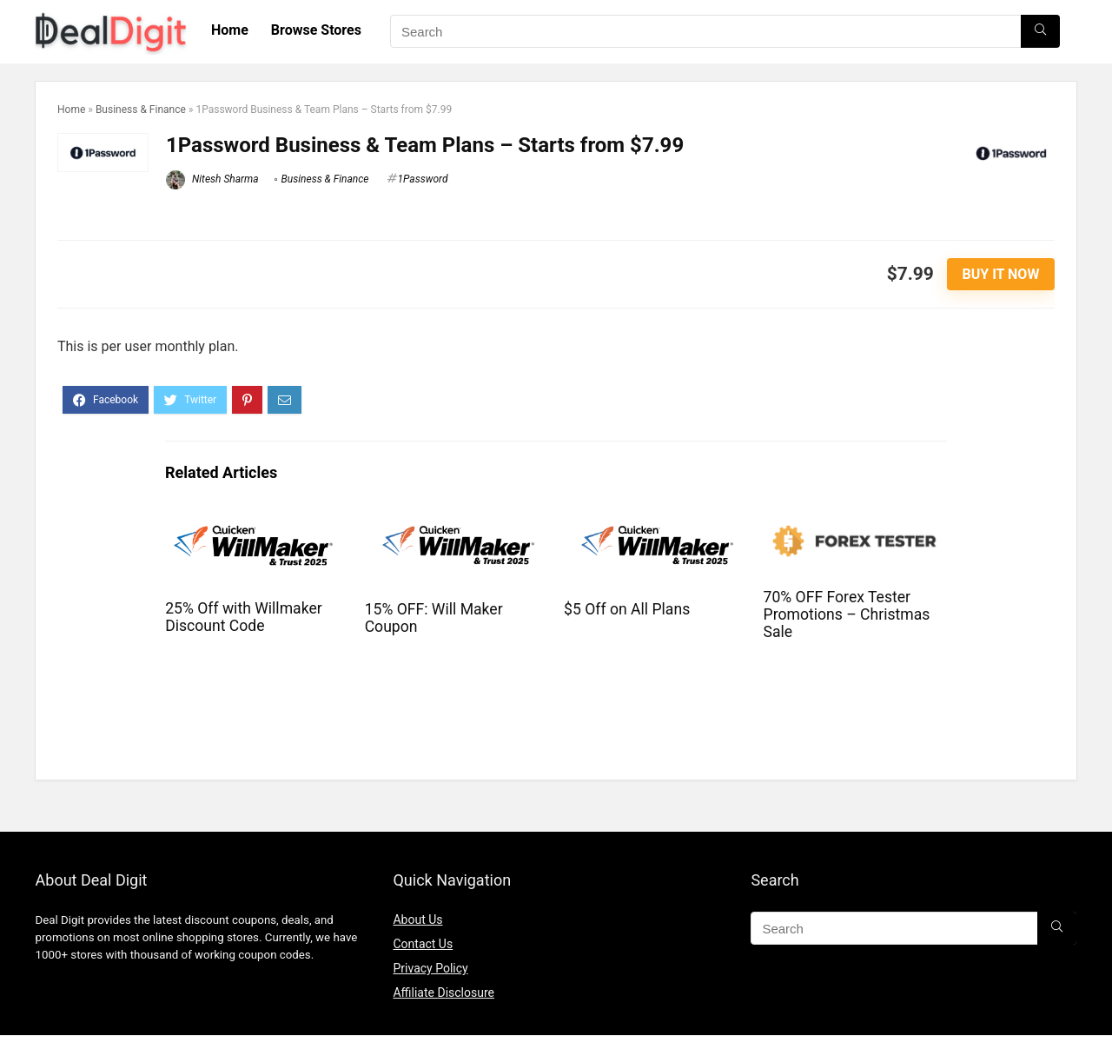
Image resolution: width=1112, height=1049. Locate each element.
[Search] (1040, 31)
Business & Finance (141, 109)
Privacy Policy (430, 968)
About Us (417, 919)
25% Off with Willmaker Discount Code (243, 617)
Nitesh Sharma (212, 179)
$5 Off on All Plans (627, 609)
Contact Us (423, 944)
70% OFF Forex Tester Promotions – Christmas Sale (847, 614)
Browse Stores (316, 30)
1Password (423, 179)
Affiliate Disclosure (443, 992)
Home (229, 30)
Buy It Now (1001, 274)
